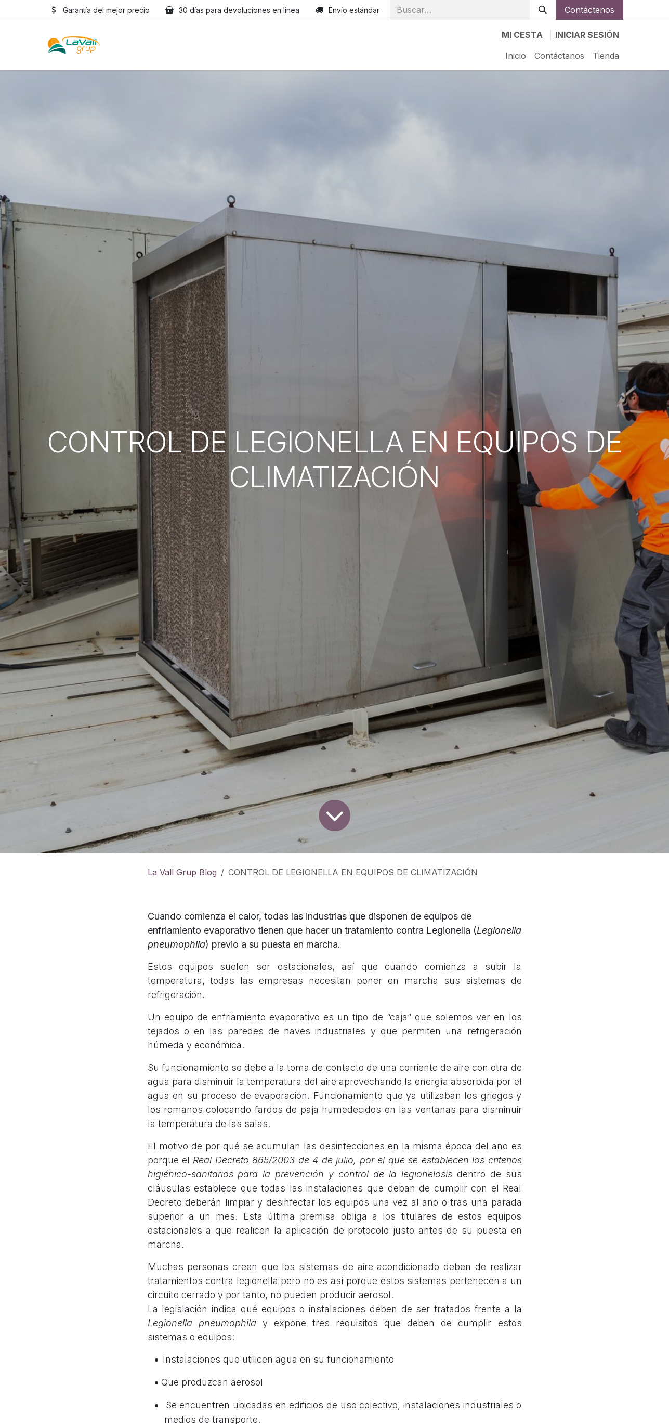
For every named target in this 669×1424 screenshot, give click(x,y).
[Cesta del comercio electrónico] (522, 34)
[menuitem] (515, 55)
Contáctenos (589, 10)
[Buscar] (543, 10)
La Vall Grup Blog (182, 872)
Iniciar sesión (587, 35)
